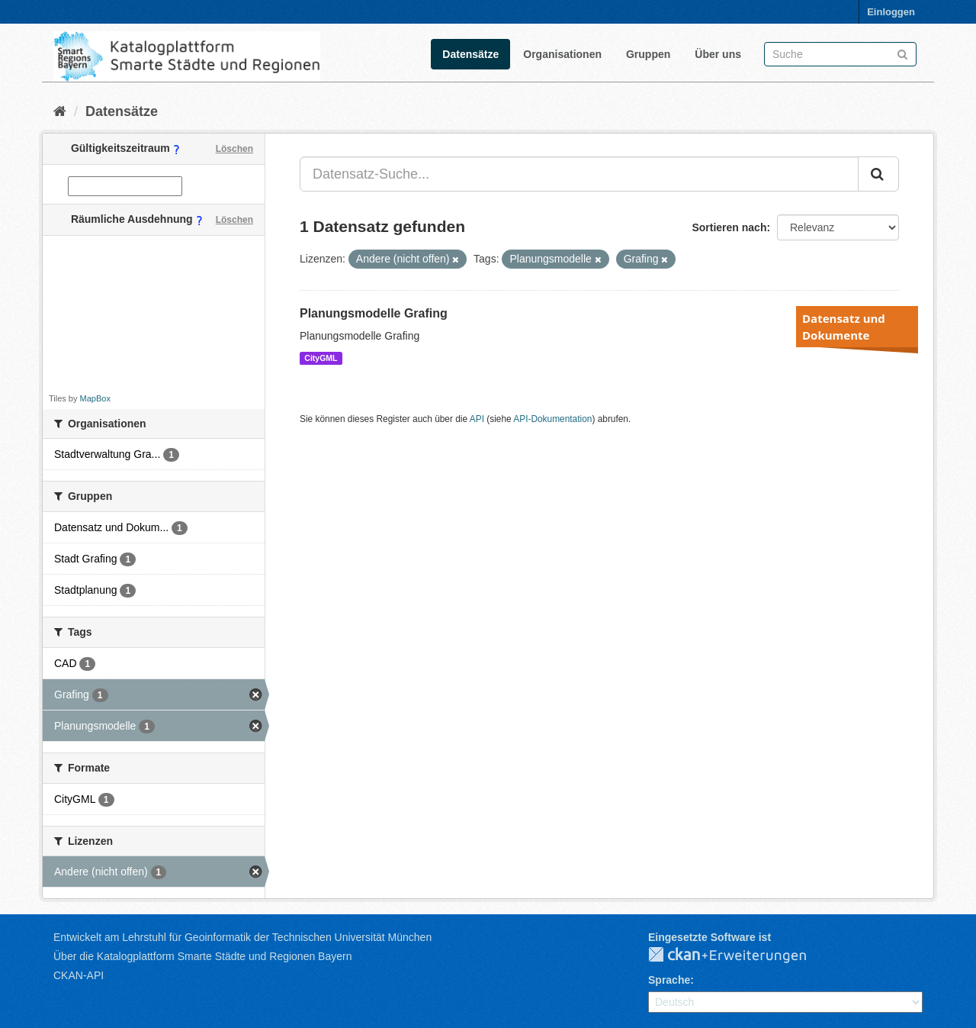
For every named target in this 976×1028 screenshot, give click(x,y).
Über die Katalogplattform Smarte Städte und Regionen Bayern (202, 956)
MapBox (95, 398)
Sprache (669, 980)
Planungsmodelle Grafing (374, 313)
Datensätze (470, 54)
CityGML (320, 358)
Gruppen (648, 54)
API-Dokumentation (552, 419)
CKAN (739, 955)
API (477, 419)
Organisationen (562, 54)
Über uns (718, 54)
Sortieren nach (729, 227)
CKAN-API (78, 975)
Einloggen (891, 12)
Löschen (234, 148)
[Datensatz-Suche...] (579, 174)
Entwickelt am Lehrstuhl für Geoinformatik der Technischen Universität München (242, 937)
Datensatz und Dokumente (843, 327)
